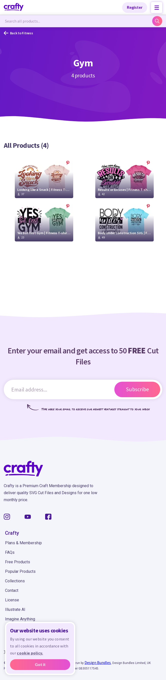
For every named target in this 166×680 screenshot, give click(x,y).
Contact (11, 590)
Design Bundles (98, 662)
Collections (15, 581)
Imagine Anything (20, 619)
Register (135, 7)
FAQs (10, 552)
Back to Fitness (18, 33)
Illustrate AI (15, 609)
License (12, 600)
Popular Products (20, 571)
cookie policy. (30, 653)
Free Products (17, 562)
